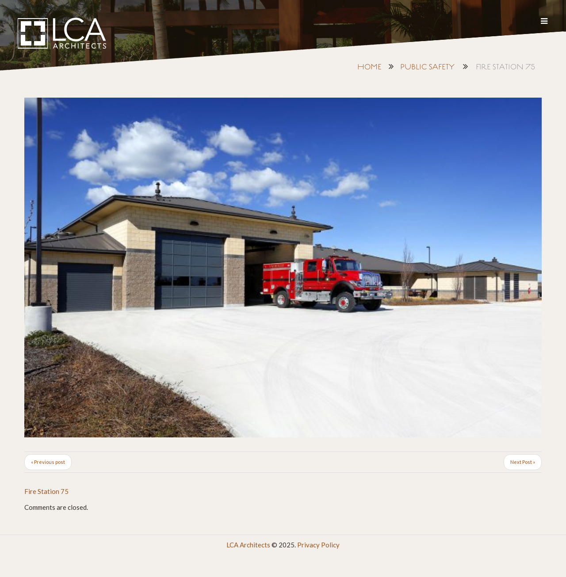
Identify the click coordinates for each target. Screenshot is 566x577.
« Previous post (48, 462)
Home (369, 67)
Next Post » (522, 462)
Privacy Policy (318, 545)
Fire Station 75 (46, 491)
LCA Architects (248, 545)
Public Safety (427, 67)
